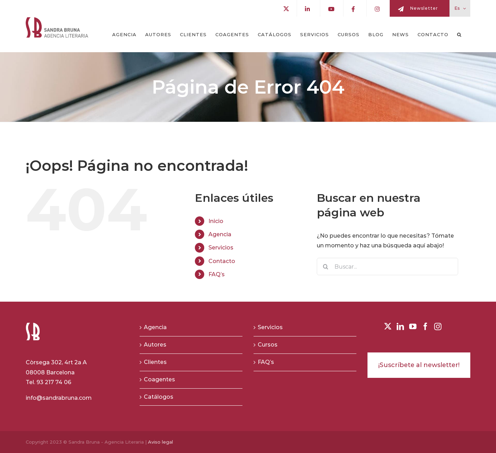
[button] (459, 34)
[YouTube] (412, 326)
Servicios (220, 247)
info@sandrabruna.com (59, 398)
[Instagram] (437, 326)
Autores (155, 344)
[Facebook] (425, 326)
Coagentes (159, 379)
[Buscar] (325, 266)
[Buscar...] (387, 266)
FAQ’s (216, 274)
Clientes (155, 362)
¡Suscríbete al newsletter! (419, 365)
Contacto (221, 261)
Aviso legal (160, 442)
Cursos (268, 344)
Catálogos (158, 397)
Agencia (219, 234)
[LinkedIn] (400, 326)
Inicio (215, 221)
